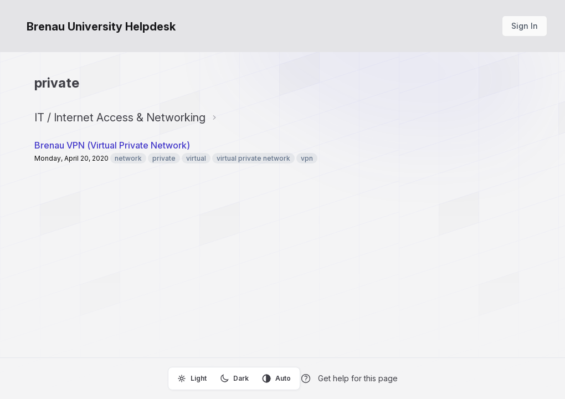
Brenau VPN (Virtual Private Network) (112, 145)
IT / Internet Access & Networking (120, 117)
